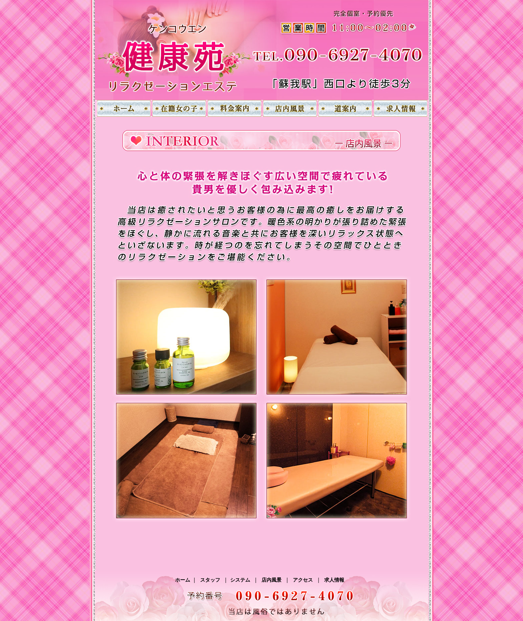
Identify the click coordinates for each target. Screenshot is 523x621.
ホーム (184, 580)
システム (240, 580)
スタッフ (210, 580)
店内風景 (272, 580)
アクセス (303, 580)
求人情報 (334, 580)
